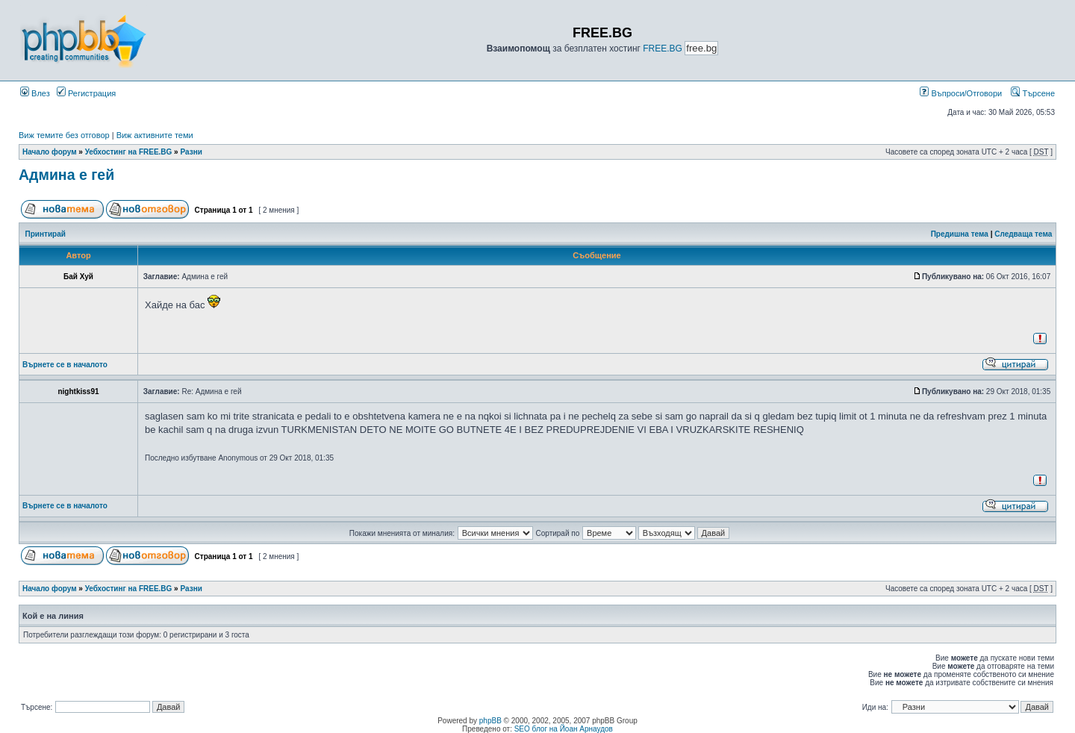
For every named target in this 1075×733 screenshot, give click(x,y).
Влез (35, 93)
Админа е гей (66, 174)
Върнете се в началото (65, 365)
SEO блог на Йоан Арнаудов (563, 729)
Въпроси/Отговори (961, 93)
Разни (191, 152)
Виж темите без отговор (64, 135)
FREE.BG (662, 48)
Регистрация (86, 93)
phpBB (490, 721)
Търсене (1033, 93)
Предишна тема (959, 234)
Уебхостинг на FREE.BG (128, 152)
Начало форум (49, 152)
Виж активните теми (154, 135)
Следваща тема (1023, 234)
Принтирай (45, 234)
